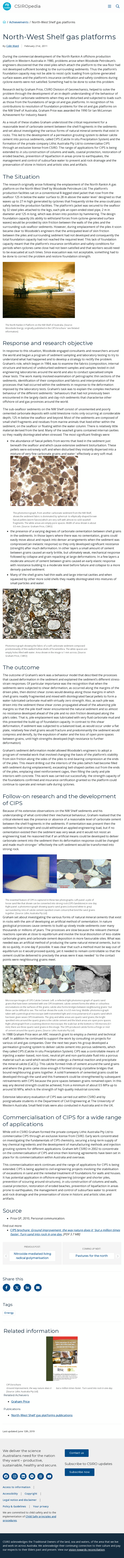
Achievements (19, 22)
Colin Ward (12, 46)
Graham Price (20, 1402)
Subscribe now (79, 1472)
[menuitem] (109, 6)
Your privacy (41, 1506)
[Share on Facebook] (6, 1287)
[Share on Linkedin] (27, 1287)
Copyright (31, 1493)
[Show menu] (109, 6)
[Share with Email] (38, 1287)
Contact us (76, 1453)
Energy (9, 1312)
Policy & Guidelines (14, 1506)
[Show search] (117, 6)
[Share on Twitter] (17, 1287)
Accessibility (10, 1493)
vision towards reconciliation (87, 1549)
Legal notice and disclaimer (20, 1500)
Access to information (16, 1487)
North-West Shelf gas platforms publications (42, 1415)
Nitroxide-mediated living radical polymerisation (32, 1256)
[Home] (4, 22)
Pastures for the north (91, 1256)
